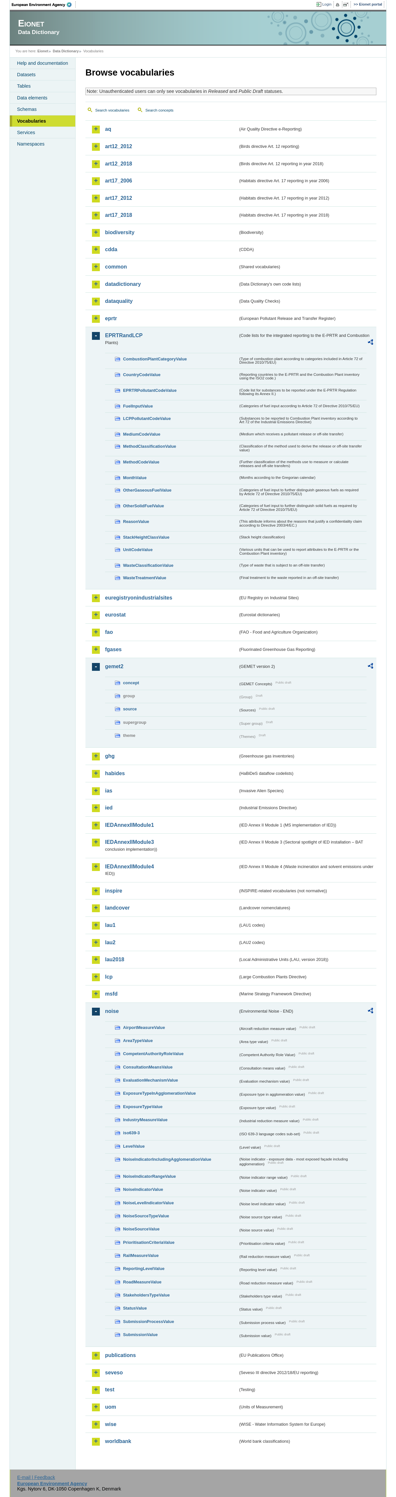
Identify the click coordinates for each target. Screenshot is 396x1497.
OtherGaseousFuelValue (147, 490)
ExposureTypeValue (143, 1106)
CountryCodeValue (141, 374)
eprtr (111, 318)
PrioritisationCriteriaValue (148, 1242)
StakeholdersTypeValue (146, 1295)
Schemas (27, 109)
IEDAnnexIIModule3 (129, 842)
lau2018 (114, 959)
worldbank (118, 1441)
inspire (113, 891)
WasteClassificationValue (148, 565)
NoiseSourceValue (141, 1229)
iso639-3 (131, 1132)
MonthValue (135, 477)
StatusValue (135, 1308)
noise (112, 1011)
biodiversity (120, 232)
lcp (109, 977)
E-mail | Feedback (36, 1477)
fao (109, 632)
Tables (24, 86)
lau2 (110, 942)
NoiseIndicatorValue (143, 1189)
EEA (44, 4)
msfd (111, 994)
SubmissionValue (140, 1334)
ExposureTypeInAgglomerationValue (159, 1093)
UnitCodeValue (138, 549)
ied (109, 807)
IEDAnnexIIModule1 (129, 825)
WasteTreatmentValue (144, 577)
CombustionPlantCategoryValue (155, 359)
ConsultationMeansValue (147, 1067)
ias (108, 790)
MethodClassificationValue (149, 446)
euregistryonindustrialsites (138, 598)
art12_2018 (118, 163)
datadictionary (123, 284)
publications (120, 1355)
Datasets (26, 74)
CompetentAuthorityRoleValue (153, 1053)
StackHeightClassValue (146, 537)
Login (327, 4)
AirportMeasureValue (144, 1027)
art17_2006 (118, 180)
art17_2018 (118, 215)
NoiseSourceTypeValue (146, 1215)
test (109, 1389)
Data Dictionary (66, 51)
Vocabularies (31, 121)
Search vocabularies (112, 110)
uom (110, 1407)
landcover (117, 908)
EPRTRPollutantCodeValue (150, 390)
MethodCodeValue (141, 462)
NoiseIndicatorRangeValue (149, 1176)
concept (131, 682)
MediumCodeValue (141, 434)
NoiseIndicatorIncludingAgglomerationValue (167, 1159)
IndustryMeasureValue (145, 1119)
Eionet (42, 51)
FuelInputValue (138, 406)
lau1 (110, 925)
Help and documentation (42, 63)
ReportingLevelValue (144, 1268)
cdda (111, 249)
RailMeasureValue (141, 1255)
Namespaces (31, 144)
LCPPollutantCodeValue (147, 418)
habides (115, 773)
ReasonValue (136, 521)
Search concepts (159, 110)
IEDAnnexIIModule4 (129, 866)
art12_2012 (118, 146)
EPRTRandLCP (124, 335)
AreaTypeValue (138, 1040)
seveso (114, 1372)
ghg (110, 756)
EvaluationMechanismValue (150, 1080)
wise (111, 1424)
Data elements (32, 97)
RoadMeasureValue (142, 1281)
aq (108, 129)
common (116, 267)
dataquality (119, 301)
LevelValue (134, 1146)
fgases (113, 649)
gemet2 (114, 666)
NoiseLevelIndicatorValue (148, 1202)
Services (26, 132)
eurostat (115, 615)
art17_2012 (118, 198)
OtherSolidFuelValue (143, 505)
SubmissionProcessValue (148, 1321)
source (130, 708)
